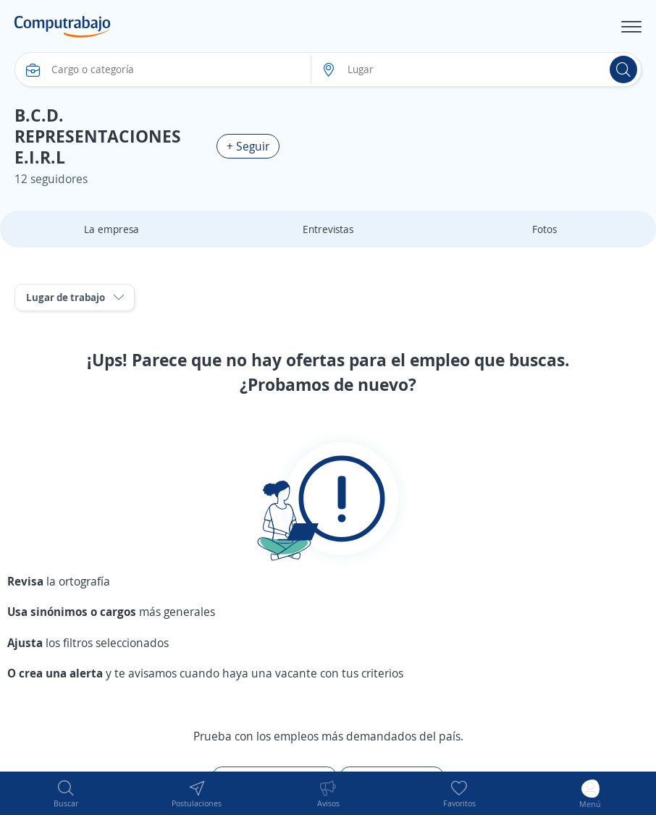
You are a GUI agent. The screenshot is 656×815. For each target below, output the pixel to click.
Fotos (544, 229)
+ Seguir (248, 146)
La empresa (111, 229)
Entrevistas (328, 229)
